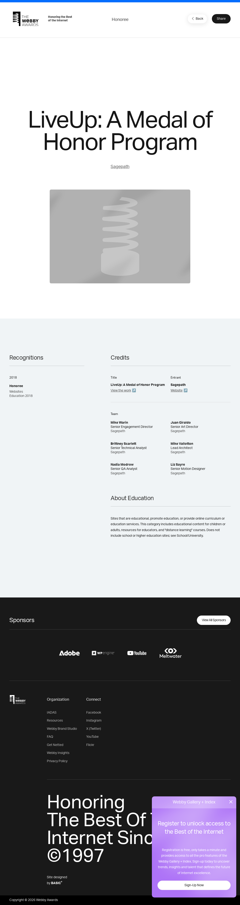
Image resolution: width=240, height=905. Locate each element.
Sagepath (120, 167)
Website (177, 390)
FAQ (50, 736)
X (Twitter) (93, 728)
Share (221, 18)
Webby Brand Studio (62, 728)
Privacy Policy (57, 761)
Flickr (90, 745)
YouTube (92, 736)
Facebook (93, 712)
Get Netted (55, 745)
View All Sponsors (214, 620)
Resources (55, 720)
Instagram (93, 720)
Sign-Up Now (194, 885)
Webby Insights (58, 753)
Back (197, 18)
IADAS (51, 712)
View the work (121, 390)
